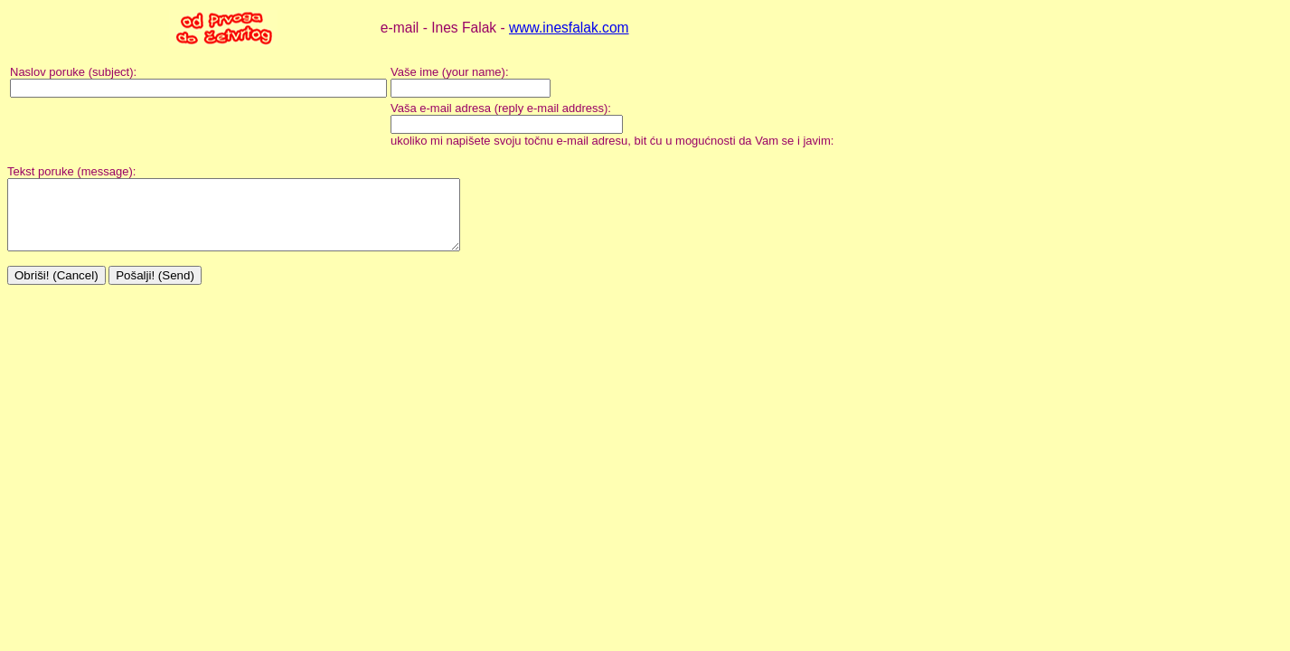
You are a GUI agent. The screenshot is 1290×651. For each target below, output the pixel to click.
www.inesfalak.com (569, 27)
